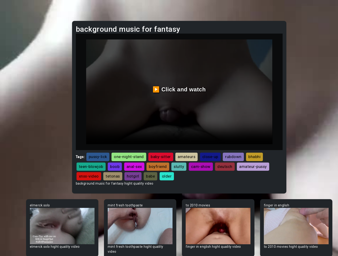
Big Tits (14, 219)
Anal (12, 59)
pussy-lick (132, 140)
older (258, 160)
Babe (13, 166)
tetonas (203, 160)
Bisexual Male (19, 228)
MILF (12, 41)
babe (241, 160)
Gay (11, 121)
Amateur (16, 139)
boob (168, 150)
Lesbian (15, 77)
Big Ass (14, 202)
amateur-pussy (149, 160)
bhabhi (119, 150)
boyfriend (212, 150)
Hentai (14, 103)
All (10, 112)
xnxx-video (180, 160)
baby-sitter (195, 140)
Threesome (18, 86)
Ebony (13, 50)
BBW (12, 184)
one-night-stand (163, 140)
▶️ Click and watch (199, 81)
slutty (232, 150)
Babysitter (17, 175)
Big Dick (15, 211)
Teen (12, 32)
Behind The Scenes (24, 193)
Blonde (14, 237)
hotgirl (224, 160)
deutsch (120, 160)
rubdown (268, 140)
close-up (245, 140)
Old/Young (17, 68)
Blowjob (15, 246)
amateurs (221, 140)
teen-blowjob (144, 150)
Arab (12, 148)
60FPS (14, 130)
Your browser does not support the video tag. (97, 207)
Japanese (16, 95)
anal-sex (188, 150)
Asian (13, 157)
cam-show (254, 150)
